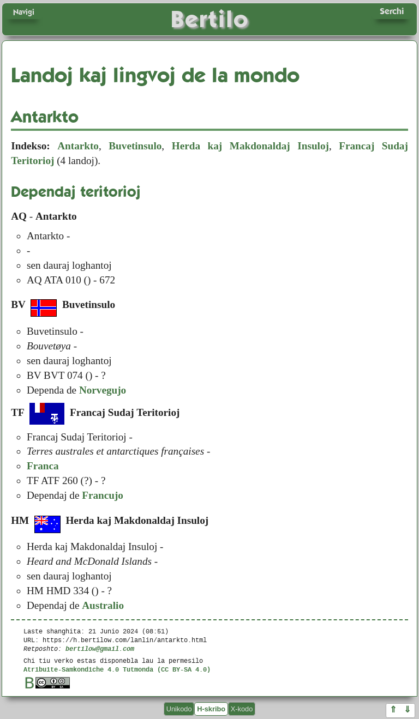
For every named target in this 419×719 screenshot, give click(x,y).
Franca (43, 466)
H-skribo (211, 709)
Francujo (102, 495)
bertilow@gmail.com (99, 648)
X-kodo (242, 709)
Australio (103, 605)
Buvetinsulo (135, 146)
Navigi (23, 12)
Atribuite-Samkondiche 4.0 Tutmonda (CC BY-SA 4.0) (117, 669)
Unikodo (179, 709)
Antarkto (78, 146)
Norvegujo (102, 390)
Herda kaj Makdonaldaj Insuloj (250, 146)
